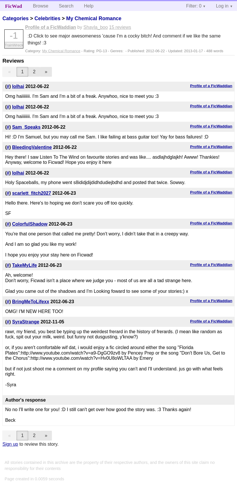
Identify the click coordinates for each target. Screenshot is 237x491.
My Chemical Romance (93, 18)
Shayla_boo (95, 27)
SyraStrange (25, 321)
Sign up (10, 444)
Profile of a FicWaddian (50, 27)
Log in (222, 5)
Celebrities (47, 18)
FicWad (13, 6)
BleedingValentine (32, 147)
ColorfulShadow (30, 224)
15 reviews (120, 27)
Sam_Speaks (26, 127)
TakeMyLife (24, 265)
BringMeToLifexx (30, 301)
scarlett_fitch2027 (31, 193)
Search (66, 5)
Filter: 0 (194, 5)
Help (88, 5)
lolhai (18, 86)
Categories (15, 18)
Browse (40, 5)
